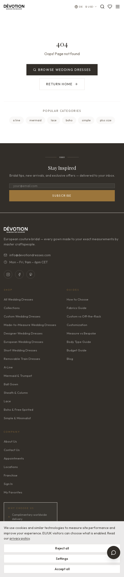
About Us (10, 441)
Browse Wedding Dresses (62, 70)
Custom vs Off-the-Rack (84, 316)
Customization (77, 325)
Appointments (14, 458)
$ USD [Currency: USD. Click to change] (91, 6)
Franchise (10, 475)
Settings (62, 559)
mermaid (35, 120)
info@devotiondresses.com (27, 255)
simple (86, 120)
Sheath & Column (16, 392)
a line (16, 120)
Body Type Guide (79, 342)
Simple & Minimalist (17, 418)
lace (53, 120)
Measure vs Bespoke (81, 333)
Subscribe (62, 195)
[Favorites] (109, 6)
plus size (105, 120)
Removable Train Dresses (22, 359)
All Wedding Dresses (18, 299)
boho (69, 120)
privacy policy (20, 538)
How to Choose (77, 299)
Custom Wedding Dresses (22, 316)
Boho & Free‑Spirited (18, 409)
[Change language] (78, 7)
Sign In (8, 484)
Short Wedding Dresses (20, 350)
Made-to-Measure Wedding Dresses (30, 325)
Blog (70, 359)
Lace (7, 401)
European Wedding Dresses (23, 342)
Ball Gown (11, 384)
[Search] (102, 6)
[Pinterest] (30, 274)
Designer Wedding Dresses (23, 333)
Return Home (62, 84)
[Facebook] (19, 274)
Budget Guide (77, 350)
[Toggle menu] (117, 6)
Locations (11, 467)
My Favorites (13, 492)
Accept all (62, 569)
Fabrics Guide (77, 308)
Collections (12, 308)
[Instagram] (8, 274)
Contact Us (12, 450)
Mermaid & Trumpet (18, 376)
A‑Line (8, 367)
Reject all (62, 548)
